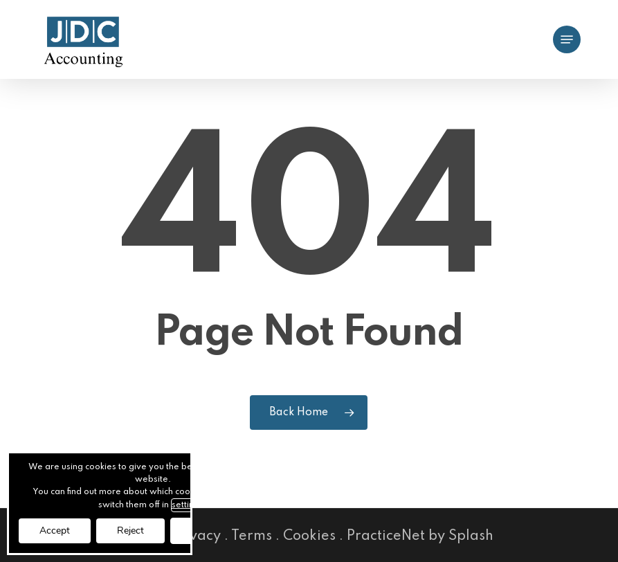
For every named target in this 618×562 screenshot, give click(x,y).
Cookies (309, 536)
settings (187, 505)
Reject (130, 530)
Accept (54, 530)
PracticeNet (386, 536)
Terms (251, 536)
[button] (567, 39)
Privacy (196, 536)
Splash (470, 536)
